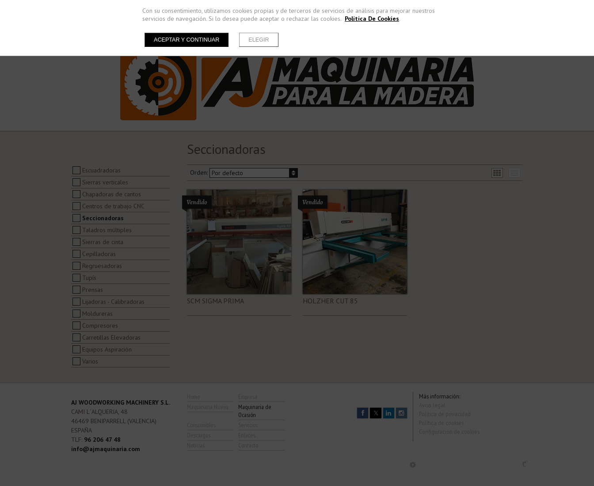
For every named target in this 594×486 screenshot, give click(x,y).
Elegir (258, 40)
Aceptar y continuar (186, 40)
